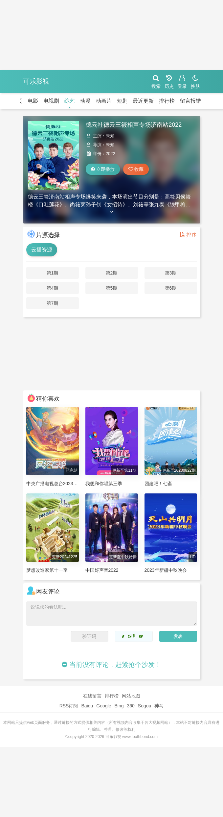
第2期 (112, 273)
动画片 (104, 101)
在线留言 (92, 695)
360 (130, 705)
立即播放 (103, 169)
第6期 (171, 288)
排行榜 (167, 101)
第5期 (112, 288)
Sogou (144, 705)
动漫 (85, 101)
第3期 (171, 273)
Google (103, 705)
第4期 (52, 288)
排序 (188, 235)
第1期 (52, 273)
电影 (33, 101)
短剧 (122, 101)
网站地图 (131, 695)
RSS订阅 (68, 705)
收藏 (136, 169)
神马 (159, 705)
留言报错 (190, 101)
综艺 (69, 101)
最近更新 (143, 101)
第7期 (52, 303)
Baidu (87, 705)
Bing (118, 705)
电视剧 (51, 101)
